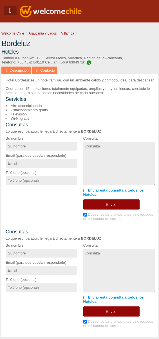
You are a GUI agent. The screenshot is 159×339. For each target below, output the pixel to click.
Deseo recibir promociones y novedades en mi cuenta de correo (118, 216)
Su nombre (15, 138)
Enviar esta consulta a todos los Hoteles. (113, 192)
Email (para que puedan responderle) (36, 155)
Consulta (90, 138)
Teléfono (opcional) (21, 172)
